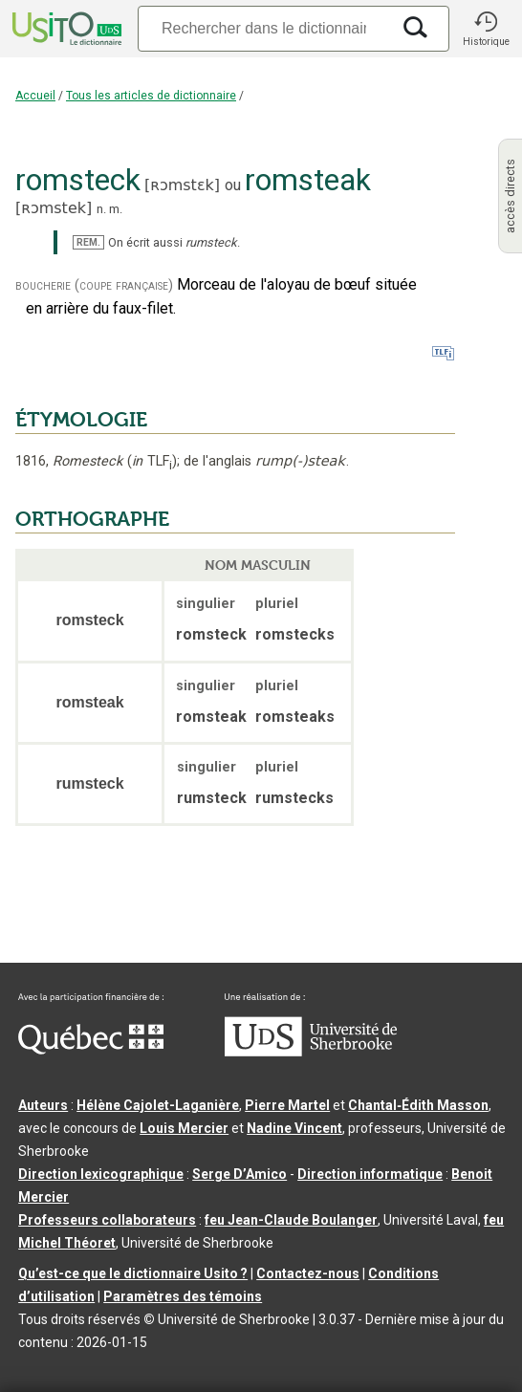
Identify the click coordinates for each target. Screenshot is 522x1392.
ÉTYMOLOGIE (81, 419)
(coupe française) (124, 285)
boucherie (43, 285)
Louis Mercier (184, 1128)
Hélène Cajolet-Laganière (157, 1105)
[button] (485, 28)
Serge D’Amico (239, 1174)
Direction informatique (370, 1174)
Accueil (35, 95)
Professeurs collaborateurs (107, 1220)
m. (115, 209)
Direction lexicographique (101, 1174)
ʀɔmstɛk (182, 185)
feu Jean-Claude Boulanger (291, 1220)
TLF (152, 461)
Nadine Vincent (294, 1128)
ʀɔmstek (53, 208)
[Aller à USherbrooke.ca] (311, 1051)
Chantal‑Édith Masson (418, 1105)
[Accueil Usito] (65, 28)
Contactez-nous (307, 1273)
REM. (88, 242)
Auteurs (43, 1105)
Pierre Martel (287, 1105)
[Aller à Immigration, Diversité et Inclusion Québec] (90, 1049)
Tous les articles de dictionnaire (151, 95)
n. (101, 209)
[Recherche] (264, 28)
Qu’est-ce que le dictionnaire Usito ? (133, 1273)
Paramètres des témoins (182, 1296)
